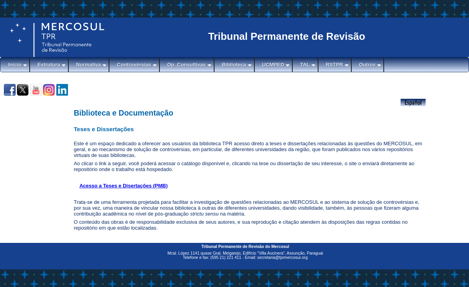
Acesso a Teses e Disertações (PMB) (123, 186)
